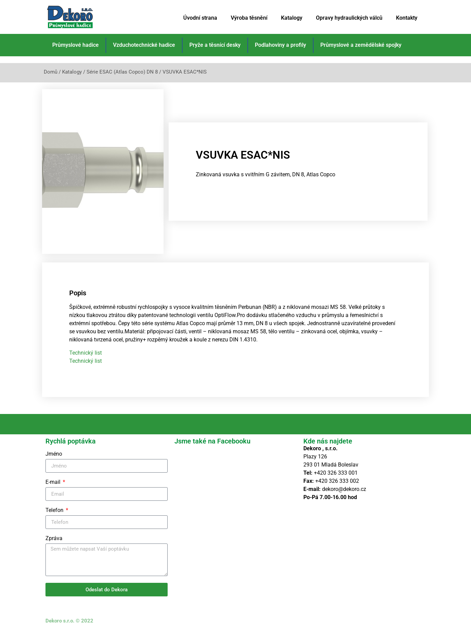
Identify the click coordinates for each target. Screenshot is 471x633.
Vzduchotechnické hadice (144, 45)
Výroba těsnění (249, 18)
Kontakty (406, 18)
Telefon (55, 510)
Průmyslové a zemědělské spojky (360, 45)
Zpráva (53, 538)
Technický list (85, 353)
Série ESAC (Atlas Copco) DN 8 (122, 72)
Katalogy (291, 18)
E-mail (53, 482)
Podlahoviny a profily (280, 45)
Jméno (53, 454)
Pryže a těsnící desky (215, 45)
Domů (50, 72)
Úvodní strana (200, 18)
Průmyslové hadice (75, 45)
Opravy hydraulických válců (349, 18)
